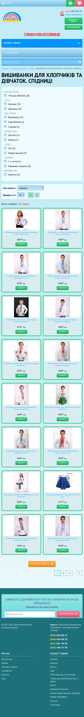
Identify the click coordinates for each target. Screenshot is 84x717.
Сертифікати (6, 671)
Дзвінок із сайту (73, 21)
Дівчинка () (14, 108)
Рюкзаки (53, 701)
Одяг (31, 68)
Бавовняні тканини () (19, 166)
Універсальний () (17, 153)
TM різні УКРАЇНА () (18, 95)
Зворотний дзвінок (73, 14)
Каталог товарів (12, 43)
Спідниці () (13, 126)
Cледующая (79, 573)
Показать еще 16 (40, 563)
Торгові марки (11, 53)
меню (9, 3)
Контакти (5, 674)
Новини (4, 663)
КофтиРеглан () (16, 122)
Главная (5, 68)
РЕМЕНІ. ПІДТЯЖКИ (58, 697)
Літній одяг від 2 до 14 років (62, 674)
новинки (53, 659)
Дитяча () (14, 135)
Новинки (54, 663)
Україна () (14, 174)
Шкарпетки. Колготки (59, 689)
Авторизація (74, 27)
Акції (3, 678)
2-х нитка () (14, 161)
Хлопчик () (14, 104)
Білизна (53, 667)
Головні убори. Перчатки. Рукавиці (65, 693)
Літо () (11, 148)
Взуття (53, 685)
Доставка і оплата (9, 667)
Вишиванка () (15, 117)
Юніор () (13, 140)
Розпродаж (55, 705)
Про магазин (6, 659)
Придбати (21, 244)
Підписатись (67, 613)
